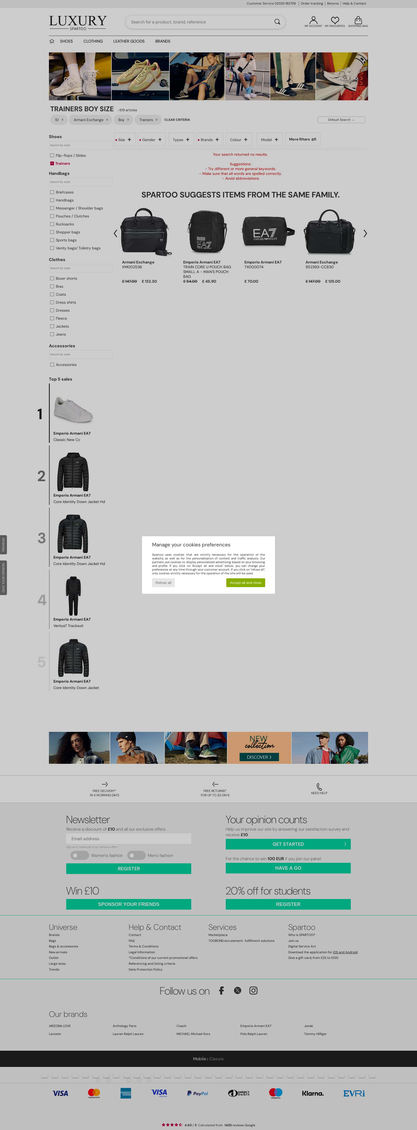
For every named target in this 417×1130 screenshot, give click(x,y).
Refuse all (163, 583)
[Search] (277, 22)
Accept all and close (246, 583)
